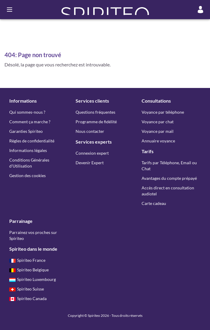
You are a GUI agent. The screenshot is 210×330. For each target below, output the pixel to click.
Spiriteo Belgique (29, 269)
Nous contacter (90, 131)
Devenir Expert (90, 162)
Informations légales (28, 150)
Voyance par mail (158, 131)
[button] (105, 9)
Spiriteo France (27, 260)
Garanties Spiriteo (26, 131)
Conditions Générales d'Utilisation (29, 162)
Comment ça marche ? (29, 121)
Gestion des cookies (27, 175)
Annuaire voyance (158, 140)
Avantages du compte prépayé (169, 178)
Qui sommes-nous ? (27, 112)
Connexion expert (92, 153)
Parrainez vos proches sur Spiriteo (33, 235)
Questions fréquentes (95, 112)
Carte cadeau (154, 203)
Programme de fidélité (96, 121)
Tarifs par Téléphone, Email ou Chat (169, 165)
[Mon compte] (200, 10)
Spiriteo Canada (28, 298)
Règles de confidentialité (31, 140)
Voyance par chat (158, 121)
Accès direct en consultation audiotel (168, 190)
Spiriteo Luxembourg (32, 279)
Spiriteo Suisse (26, 288)
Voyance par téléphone (163, 112)
